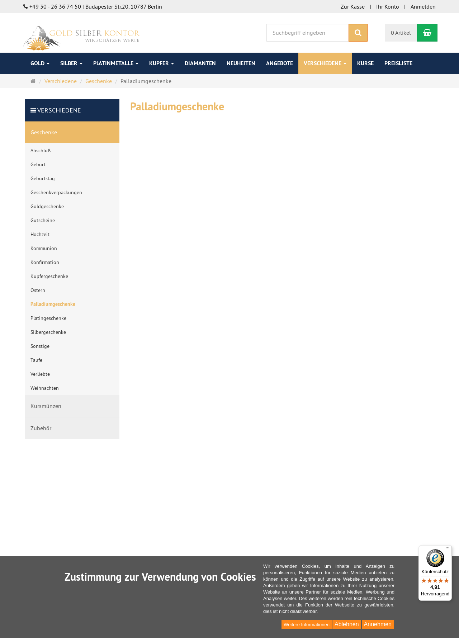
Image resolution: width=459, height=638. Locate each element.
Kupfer (161, 63)
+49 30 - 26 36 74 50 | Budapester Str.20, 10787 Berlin (92, 6)
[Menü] (447, 549)
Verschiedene (325, 63)
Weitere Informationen (307, 624)
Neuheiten (241, 63)
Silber (71, 63)
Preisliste (398, 63)
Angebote (279, 63)
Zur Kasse (353, 6)
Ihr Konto (387, 6)
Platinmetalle (115, 63)
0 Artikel (401, 32)
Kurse (365, 63)
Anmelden (423, 6)
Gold (39, 63)
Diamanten (200, 63)
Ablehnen (347, 624)
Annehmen (378, 624)
